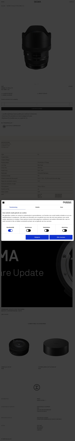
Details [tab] (37, 207)
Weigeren (37, 237)
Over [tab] (61, 207)
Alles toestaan (61, 237)
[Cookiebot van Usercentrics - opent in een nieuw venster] (65, 202)
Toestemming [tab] (13, 207)
